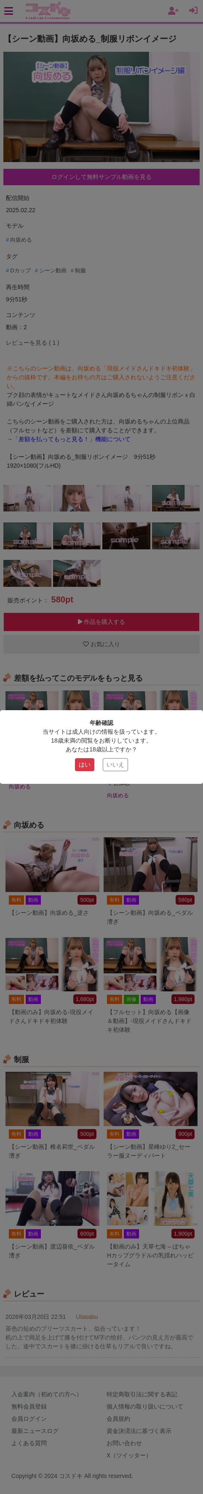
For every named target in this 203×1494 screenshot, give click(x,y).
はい (85, 764)
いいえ (115, 764)
